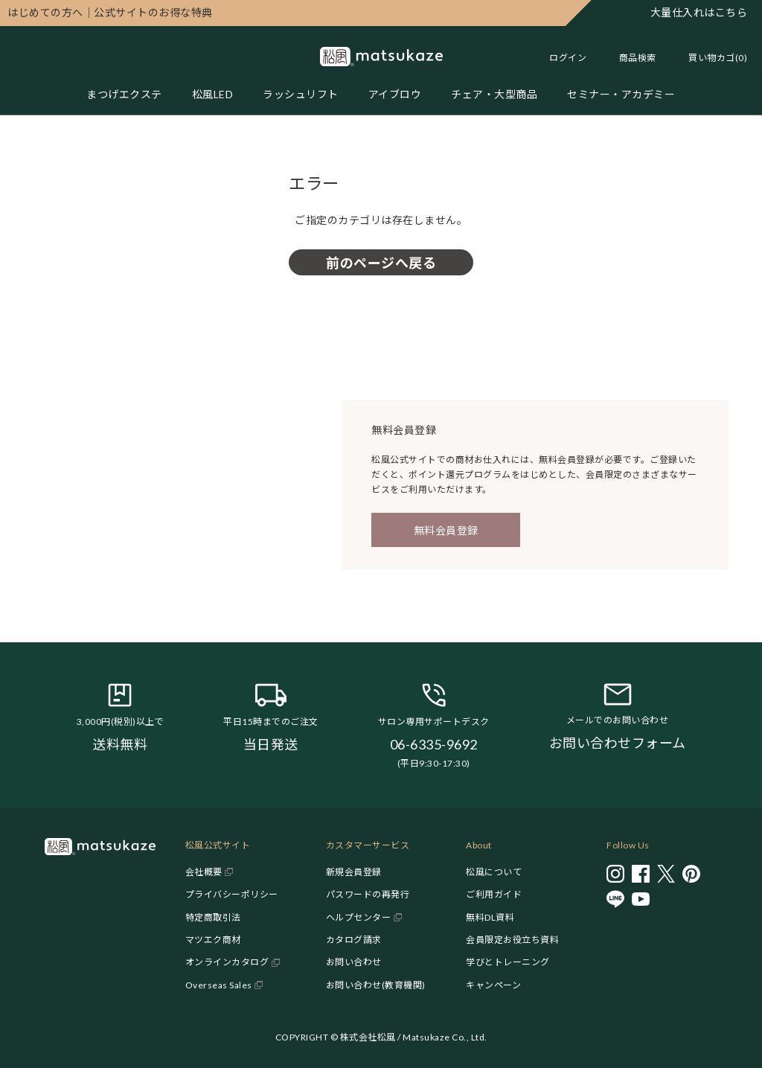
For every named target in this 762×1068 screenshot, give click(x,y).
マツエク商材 (213, 939)
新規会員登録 (354, 871)
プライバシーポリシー (231, 894)
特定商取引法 (213, 917)
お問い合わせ (354, 962)
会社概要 (203, 871)
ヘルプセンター (358, 917)
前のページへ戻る (381, 263)
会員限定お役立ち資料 (512, 939)
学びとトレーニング (508, 962)
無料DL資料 (490, 917)
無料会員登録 (446, 530)
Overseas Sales (218, 985)
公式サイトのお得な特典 (110, 12)
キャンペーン (493, 985)
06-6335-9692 (434, 744)
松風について (494, 871)
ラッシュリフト (301, 94)
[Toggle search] (630, 57)
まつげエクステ (124, 94)
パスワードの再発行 (368, 894)
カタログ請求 (354, 939)
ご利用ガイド (494, 894)
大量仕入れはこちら (699, 12)
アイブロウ (395, 94)
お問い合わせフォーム (617, 743)
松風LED (213, 94)
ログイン (567, 57)
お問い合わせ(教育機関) (376, 985)
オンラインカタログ (227, 962)
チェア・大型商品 (494, 94)
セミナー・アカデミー (621, 94)
